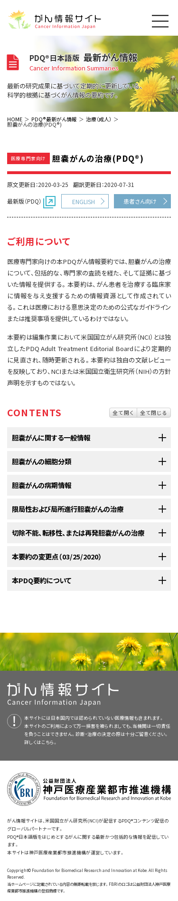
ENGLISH (83, 201)
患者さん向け (140, 201)
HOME (14, 119)
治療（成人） (99, 119)
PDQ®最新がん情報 (54, 119)
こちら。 (49, 742)
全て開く (123, 412)
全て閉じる (154, 412)
